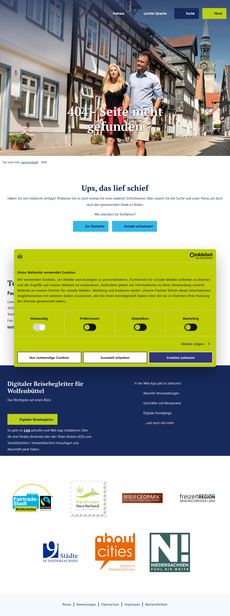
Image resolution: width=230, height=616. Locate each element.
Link (27, 430)
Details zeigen (192, 344)
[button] (77, 13)
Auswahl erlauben (115, 357)
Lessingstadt (29, 162)
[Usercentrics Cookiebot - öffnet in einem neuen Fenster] (193, 256)
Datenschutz (110, 604)
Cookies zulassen (181, 357)
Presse (66, 604)
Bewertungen (86, 604)
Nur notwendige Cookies (49, 357)
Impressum (132, 604)
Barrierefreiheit (156, 604)
